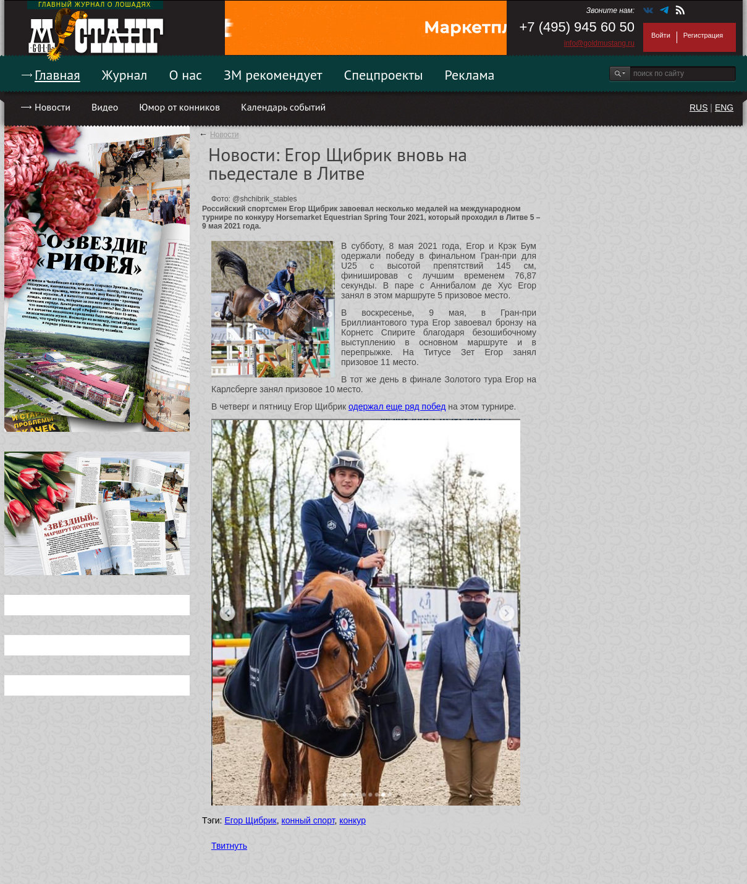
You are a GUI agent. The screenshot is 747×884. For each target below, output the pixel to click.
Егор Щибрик (250, 820)
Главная (57, 74)
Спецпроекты (383, 74)
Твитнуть (229, 846)
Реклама (470, 74)
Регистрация (703, 35)
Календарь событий (283, 107)
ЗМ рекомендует (273, 74)
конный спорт (307, 820)
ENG (724, 107)
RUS (699, 107)
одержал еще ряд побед (396, 406)
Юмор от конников (179, 107)
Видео (104, 107)
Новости (52, 107)
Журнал (125, 74)
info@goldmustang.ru (599, 43)
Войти (660, 35)
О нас (185, 74)
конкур (352, 820)
